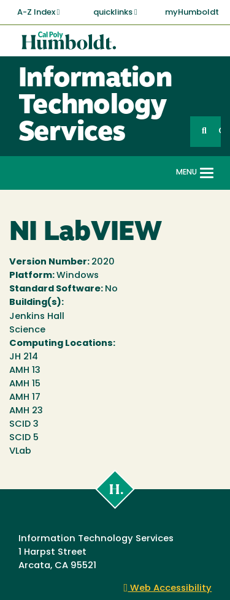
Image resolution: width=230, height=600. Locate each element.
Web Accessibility (168, 588)
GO (219, 131)
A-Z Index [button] (38, 12)
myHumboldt (192, 13)
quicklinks (115, 12)
